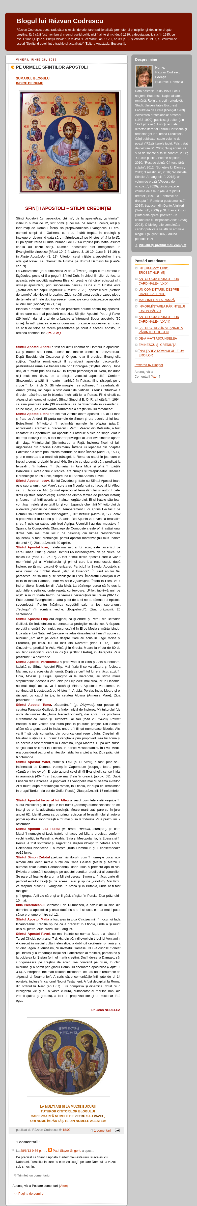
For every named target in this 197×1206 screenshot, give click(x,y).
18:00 (67, 1130)
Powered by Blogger (149, 365)
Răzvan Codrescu (168, 72)
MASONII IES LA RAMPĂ (157, 300)
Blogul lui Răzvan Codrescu (60, 21)
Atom (64, 1186)
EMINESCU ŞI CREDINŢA (158, 345)
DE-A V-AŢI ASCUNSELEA (158, 338)
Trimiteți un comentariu (33, 1175)
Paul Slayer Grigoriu (67, 1151)
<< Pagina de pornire (29, 1193)
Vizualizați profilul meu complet (162, 245)
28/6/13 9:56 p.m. (33, 1151)
